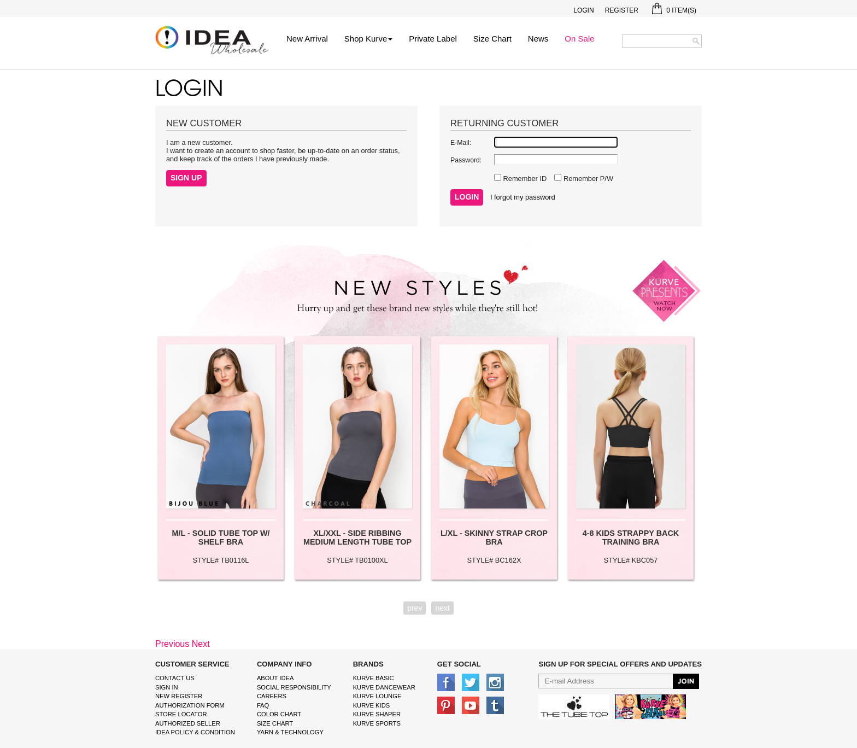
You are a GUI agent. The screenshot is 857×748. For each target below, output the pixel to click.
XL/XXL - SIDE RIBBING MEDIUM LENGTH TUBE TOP (357, 537)
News (538, 38)
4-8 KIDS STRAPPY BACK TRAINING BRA (631, 537)
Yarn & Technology (290, 732)
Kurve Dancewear (384, 687)
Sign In (166, 687)
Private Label (433, 38)
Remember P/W (587, 178)
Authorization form (190, 705)
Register (621, 10)
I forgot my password (522, 197)
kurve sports (377, 723)
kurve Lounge (377, 696)
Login (583, 10)
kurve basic (373, 678)
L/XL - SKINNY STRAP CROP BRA (494, 537)
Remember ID (524, 178)
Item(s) (674, 10)
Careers (271, 696)
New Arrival (307, 38)
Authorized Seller (187, 723)
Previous (172, 643)
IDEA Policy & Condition (195, 732)
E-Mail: (460, 143)
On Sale (579, 38)
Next (201, 643)
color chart (279, 714)
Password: (466, 160)
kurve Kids (371, 705)
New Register (178, 696)
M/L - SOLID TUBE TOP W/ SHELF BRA (220, 537)
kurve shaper (377, 714)
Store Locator (181, 714)
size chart (275, 723)
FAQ (263, 705)
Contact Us (175, 678)
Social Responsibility (294, 687)
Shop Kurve (368, 38)
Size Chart (492, 38)
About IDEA (275, 678)
